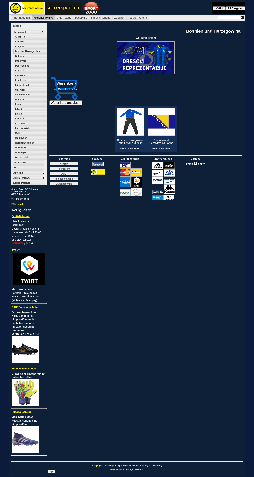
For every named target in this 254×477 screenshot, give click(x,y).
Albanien (19, 36)
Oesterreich (21, 157)
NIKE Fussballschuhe (25, 307)
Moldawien (20, 138)
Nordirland (20, 147)
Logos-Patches (22, 183)
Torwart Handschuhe (25, 368)
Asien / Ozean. (21, 178)
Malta (17, 133)
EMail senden (18, 204)
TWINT (16, 250)
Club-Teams (64, 17)
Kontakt (64, 164)
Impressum (64, 169)
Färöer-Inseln (22, 85)
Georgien (20, 89)
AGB (63, 174)
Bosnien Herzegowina (27, 51)
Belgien (19, 46)
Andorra (19, 41)
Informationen (21, 17)
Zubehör (119, 17)
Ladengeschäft (64, 184)
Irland (18, 104)
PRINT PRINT (196, 164)
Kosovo (19, 118)
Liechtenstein (22, 128)
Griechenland (22, 94)
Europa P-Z (19, 162)
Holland (19, 99)
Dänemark (20, 61)
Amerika (18, 172)
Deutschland (21, 65)
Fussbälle (81, 17)
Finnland (19, 75)
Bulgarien (20, 56)
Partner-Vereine (138, 17)
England (19, 70)
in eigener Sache (64, 179)
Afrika (16, 167)
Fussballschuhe (100, 17)
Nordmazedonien (24, 142)
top (51, 471)
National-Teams (43, 17)
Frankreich (20, 80)
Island (18, 109)
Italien (18, 114)
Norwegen (20, 152)
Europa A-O (20, 32)
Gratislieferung (21, 216)
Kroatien (19, 123)
